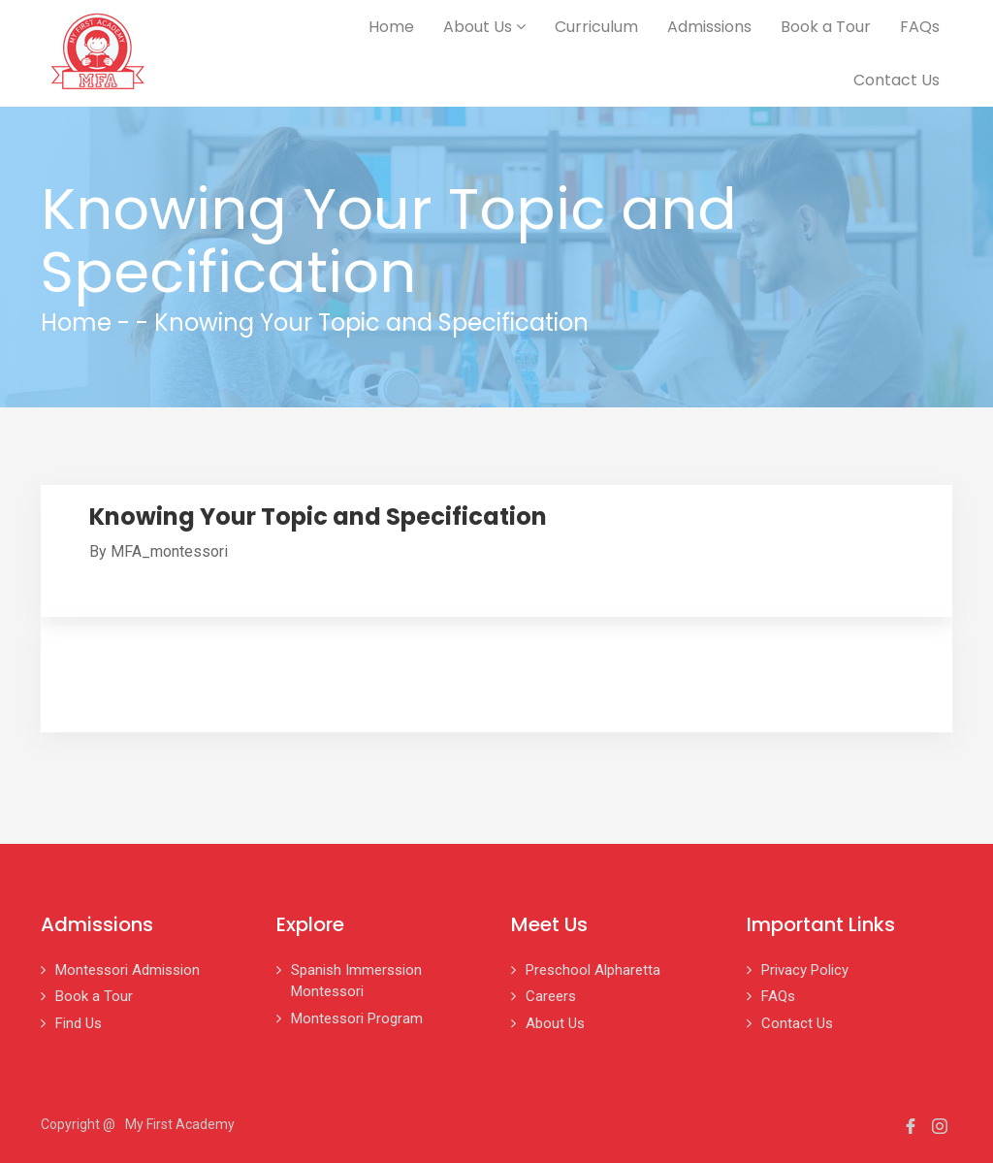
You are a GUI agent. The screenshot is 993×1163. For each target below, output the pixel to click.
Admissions (709, 27)
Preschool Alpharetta (593, 970)
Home (391, 27)
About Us (484, 27)
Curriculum (596, 27)
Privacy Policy (805, 970)
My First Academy (180, 1124)
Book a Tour (826, 27)
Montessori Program (357, 1018)
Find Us (78, 1023)
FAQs (920, 27)
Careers (551, 996)
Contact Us (896, 80)
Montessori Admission (127, 970)
